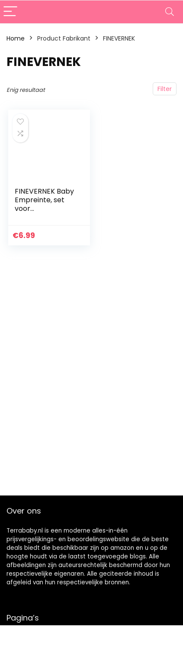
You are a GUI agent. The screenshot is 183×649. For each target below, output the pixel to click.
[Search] (169, 11)
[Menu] (10, 11)
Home (15, 38)
